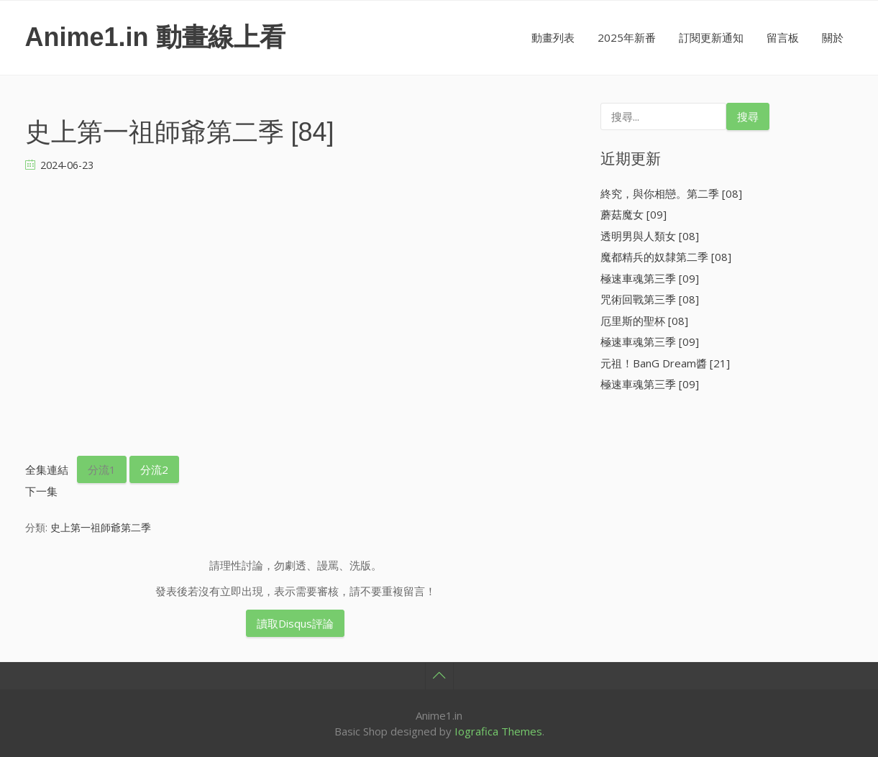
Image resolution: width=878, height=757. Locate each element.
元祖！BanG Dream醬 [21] (665, 363)
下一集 (41, 491)
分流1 (102, 469)
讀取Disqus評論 (295, 623)
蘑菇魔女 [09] (633, 214)
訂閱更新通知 (711, 37)
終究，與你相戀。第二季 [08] (671, 193)
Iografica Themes (498, 731)
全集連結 (46, 469)
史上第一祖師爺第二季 (100, 527)
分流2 (154, 469)
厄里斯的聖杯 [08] (644, 320)
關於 (832, 37)
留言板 (783, 37)
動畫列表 (553, 37)
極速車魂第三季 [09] (649, 278)
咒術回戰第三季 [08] (649, 299)
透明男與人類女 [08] (649, 236)
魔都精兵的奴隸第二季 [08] (665, 256)
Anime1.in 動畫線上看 (155, 37)
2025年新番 (627, 37)
